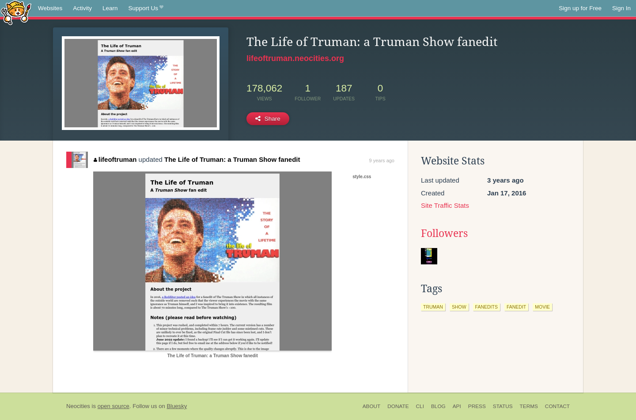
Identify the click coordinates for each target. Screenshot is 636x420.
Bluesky (177, 406)
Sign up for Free (580, 8)
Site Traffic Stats (445, 205)
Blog (438, 406)
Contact (557, 406)
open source (113, 406)
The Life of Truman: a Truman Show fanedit (232, 159)
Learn (110, 8)
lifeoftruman (115, 159)
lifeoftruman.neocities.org (295, 58)
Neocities (78, 406)
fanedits (486, 306)
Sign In (621, 8)
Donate (398, 406)
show (459, 306)
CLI (420, 406)
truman (433, 306)
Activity (82, 8)
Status (503, 406)
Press (477, 406)
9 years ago (381, 160)
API (457, 406)
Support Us (146, 8)
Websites (50, 8)
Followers (444, 233)
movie (542, 306)
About (372, 406)
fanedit (516, 306)
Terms (529, 406)
